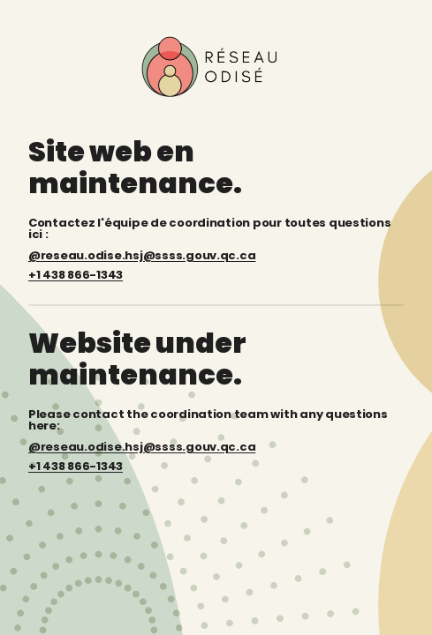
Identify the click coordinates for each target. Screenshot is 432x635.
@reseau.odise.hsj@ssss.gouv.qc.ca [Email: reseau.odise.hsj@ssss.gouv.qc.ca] (141, 446)
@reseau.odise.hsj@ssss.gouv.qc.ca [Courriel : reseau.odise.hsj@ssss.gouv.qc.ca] (141, 255)
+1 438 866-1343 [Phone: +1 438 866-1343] (75, 466)
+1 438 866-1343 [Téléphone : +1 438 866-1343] (75, 274)
